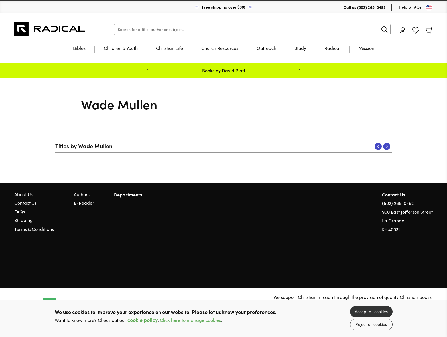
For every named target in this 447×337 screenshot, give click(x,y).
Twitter (409, 256)
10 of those (50, 29)
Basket (429, 30)
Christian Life (169, 48)
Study (300, 48)
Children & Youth (121, 48)
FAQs (19, 212)
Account (403, 30)
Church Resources (219, 48)
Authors (82, 194)
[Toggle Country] (429, 7)
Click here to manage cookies (190, 320)
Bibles (79, 48)
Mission (366, 48)
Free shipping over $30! (223, 7)
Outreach (266, 48)
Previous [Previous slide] (147, 70)
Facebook (419, 257)
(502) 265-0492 (371, 7)
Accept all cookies (371, 311)
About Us (23, 194)
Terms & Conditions (34, 229)
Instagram (430, 256)
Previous (378, 146)
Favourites (415, 30)
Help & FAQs (410, 7)
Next (386, 146)
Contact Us (25, 203)
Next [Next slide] (299, 70)
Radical (332, 48)
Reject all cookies (371, 324)
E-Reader (84, 203)
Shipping (23, 220)
